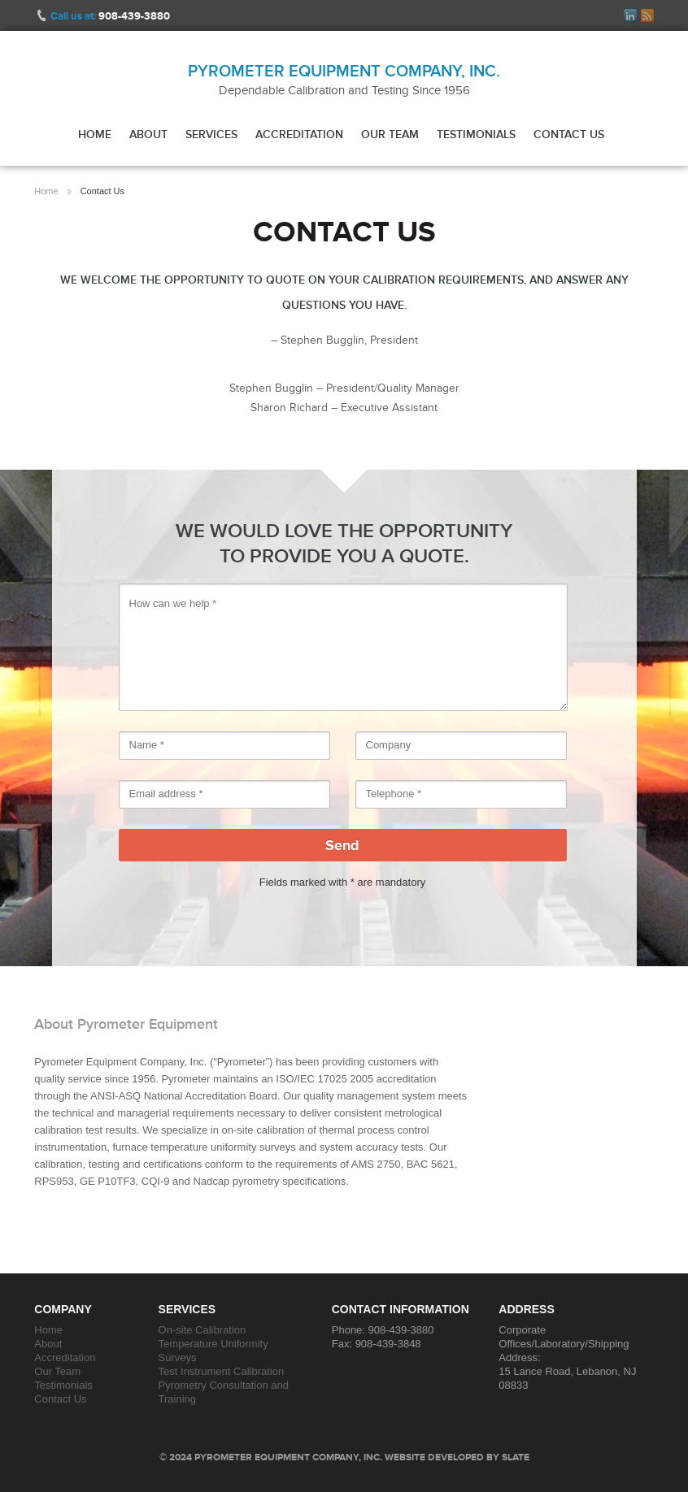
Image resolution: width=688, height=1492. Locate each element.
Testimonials (476, 134)
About (148, 134)
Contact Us (568, 134)
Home (94, 134)
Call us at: (110, 16)
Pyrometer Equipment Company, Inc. (344, 71)
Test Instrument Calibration (222, 1371)
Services (211, 134)
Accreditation (299, 134)
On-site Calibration (202, 1330)
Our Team (390, 134)
